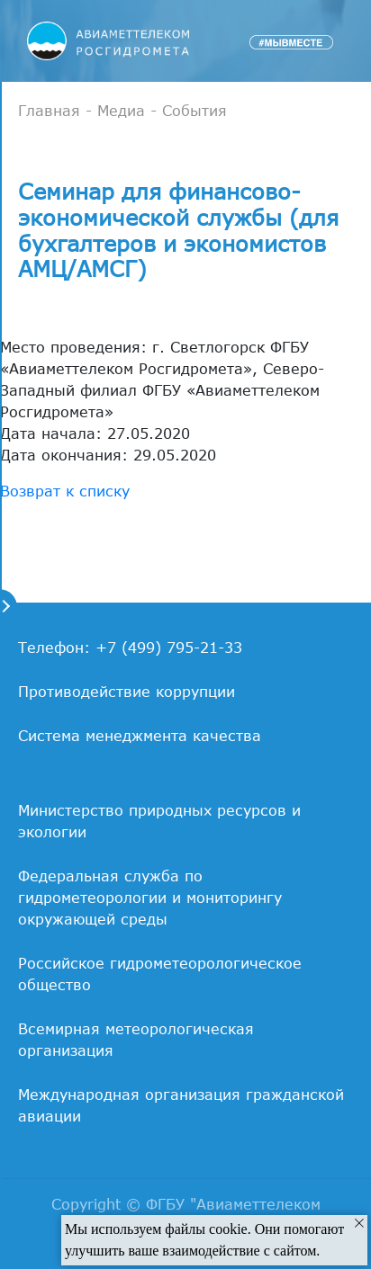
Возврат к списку (65, 491)
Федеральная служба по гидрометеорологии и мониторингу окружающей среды (150, 897)
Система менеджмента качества (139, 736)
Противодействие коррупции (126, 692)
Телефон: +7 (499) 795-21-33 (130, 647)
